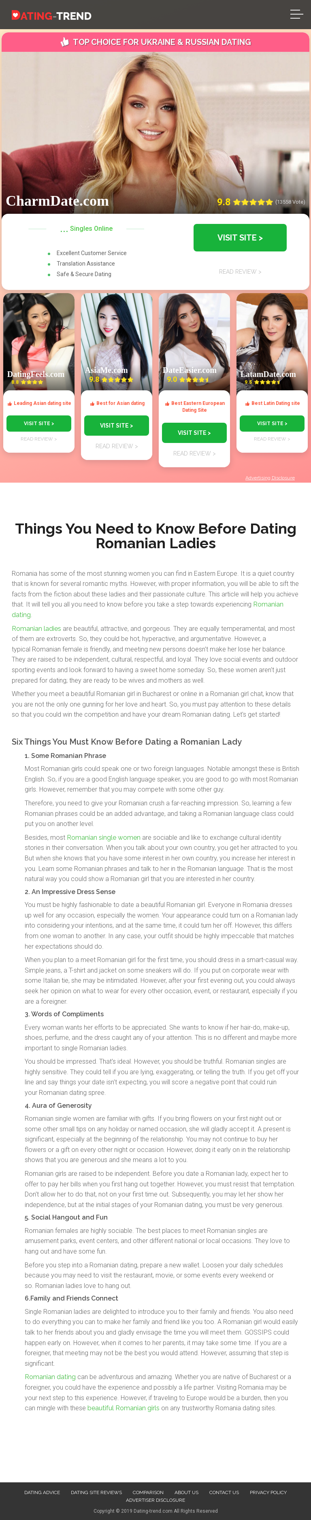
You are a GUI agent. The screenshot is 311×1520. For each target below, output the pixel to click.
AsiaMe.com (106, 370)
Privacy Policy (268, 1492)
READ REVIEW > (39, 439)
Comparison (148, 1492)
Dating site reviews (96, 1492)
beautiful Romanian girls (123, 1408)
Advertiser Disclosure (155, 1500)
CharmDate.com (57, 201)
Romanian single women (104, 837)
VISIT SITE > (39, 423)
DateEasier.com (190, 370)
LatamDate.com (268, 374)
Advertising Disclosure (270, 478)
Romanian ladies (36, 628)
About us (186, 1492)
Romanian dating (50, 1377)
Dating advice (42, 1492)
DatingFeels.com (36, 374)
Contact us (224, 1492)
